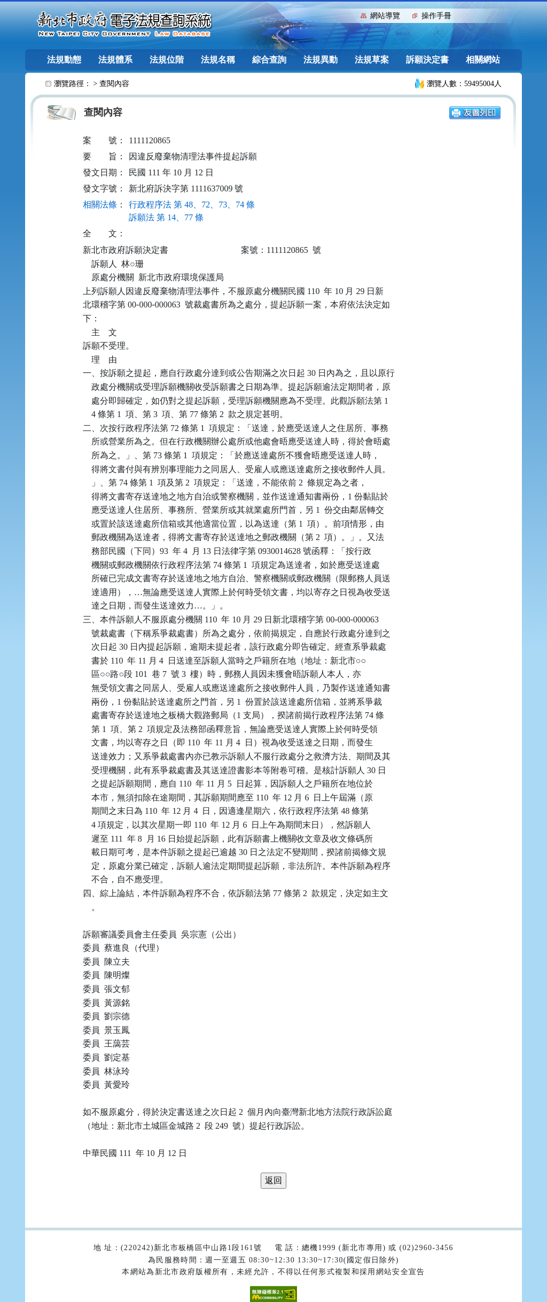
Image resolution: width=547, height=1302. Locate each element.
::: (350, 14)
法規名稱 (218, 59)
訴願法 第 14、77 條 (166, 217)
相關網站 (483, 59)
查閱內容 (114, 84)
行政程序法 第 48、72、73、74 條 (192, 204)
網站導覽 (385, 16)
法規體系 (115, 59)
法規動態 (64, 59)
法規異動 (320, 59)
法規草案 (372, 59)
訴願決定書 (427, 59)
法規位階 (167, 59)
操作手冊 (436, 16)
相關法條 (100, 204)
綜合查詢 (269, 59)
